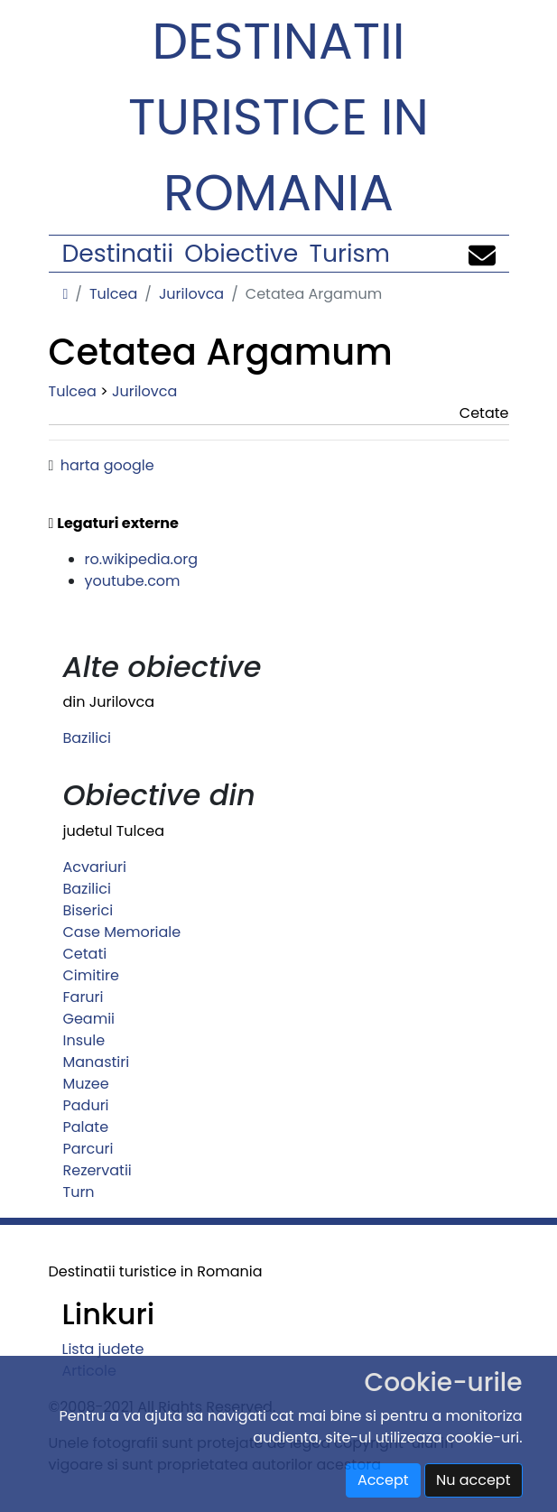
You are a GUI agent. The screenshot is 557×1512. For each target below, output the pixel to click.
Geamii (89, 1018)
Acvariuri (94, 867)
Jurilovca (191, 293)
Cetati (85, 953)
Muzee (86, 1083)
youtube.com (133, 580)
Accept (383, 1480)
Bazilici (87, 738)
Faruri (83, 997)
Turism (350, 253)
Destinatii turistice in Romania (278, 116)
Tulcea (113, 293)
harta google (107, 465)
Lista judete (103, 1349)
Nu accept (473, 1480)
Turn (79, 1192)
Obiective (241, 253)
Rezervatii (97, 1170)
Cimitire (91, 975)
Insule (84, 1040)
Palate (86, 1127)
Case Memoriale (122, 932)
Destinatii (117, 253)
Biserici (88, 910)
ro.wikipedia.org (142, 559)
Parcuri (88, 1148)
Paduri (86, 1105)
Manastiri (96, 1062)
